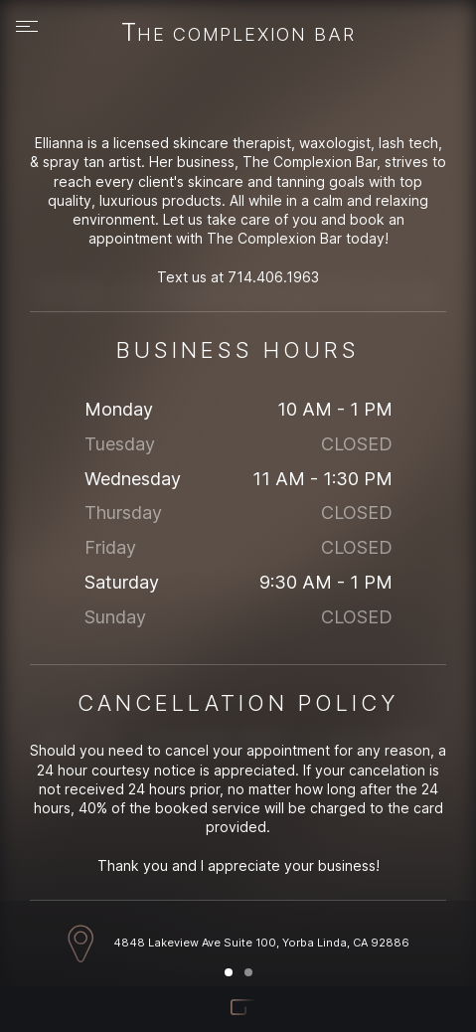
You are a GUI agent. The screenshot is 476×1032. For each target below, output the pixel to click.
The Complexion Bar (238, 34)
